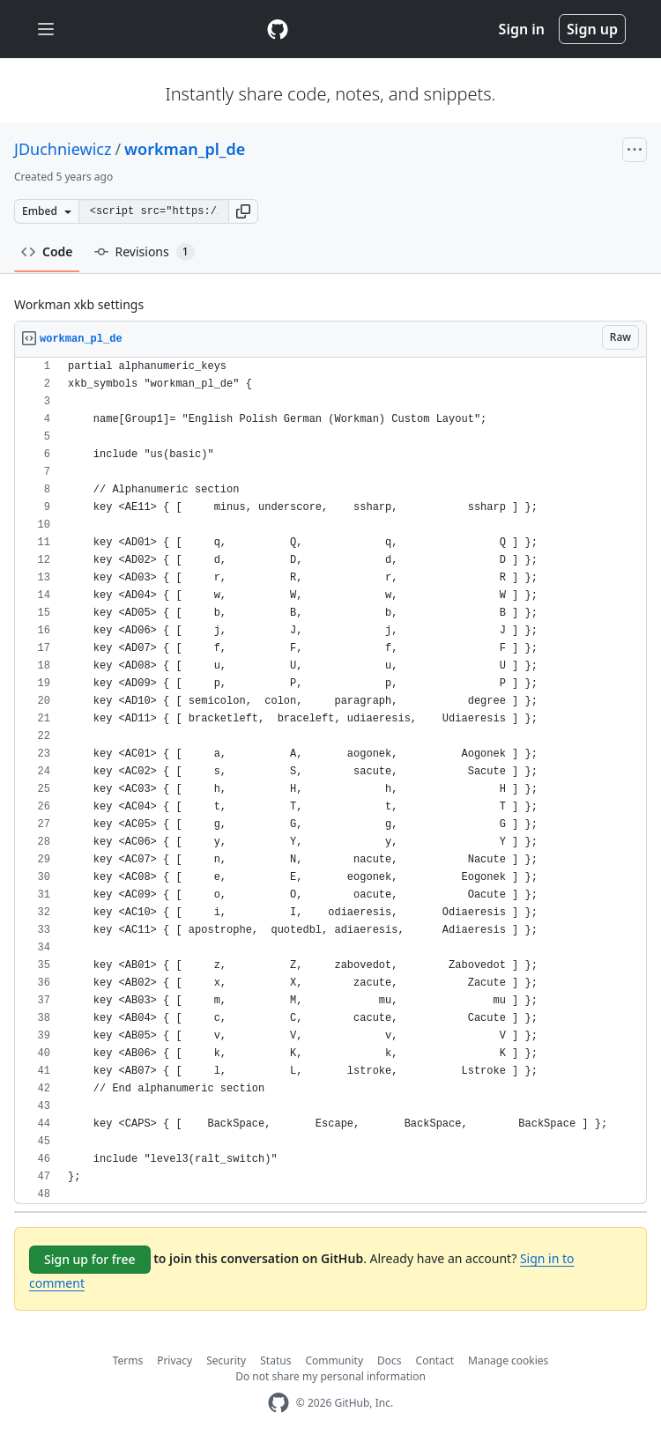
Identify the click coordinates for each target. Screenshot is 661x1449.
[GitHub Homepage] (278, 1403)
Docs (389, 1360)
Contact (435, 1360)
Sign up (592, 29)
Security (226, 1360)
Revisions (144, 252)
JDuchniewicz (62, 148)
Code (47, 251)
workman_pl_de (184, 148)
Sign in (522, 29)
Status (275, 1360)
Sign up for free (90, 1259)
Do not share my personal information (330, 1376)
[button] (243, 211)
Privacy (174, 1360)
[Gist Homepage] (277, 29)
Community (334, 1360)
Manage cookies (508, 1360)
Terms (128, 1360)
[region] (330, 781)
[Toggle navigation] (45, 29)
